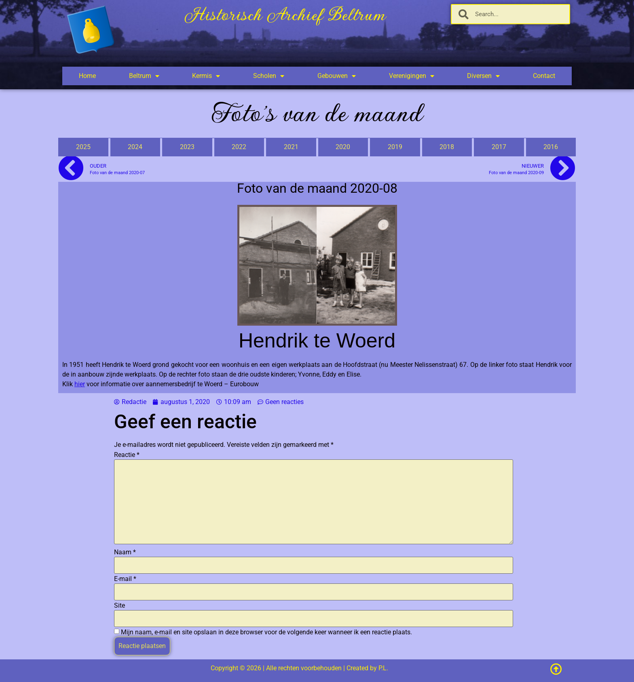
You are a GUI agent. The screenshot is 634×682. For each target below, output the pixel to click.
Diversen (483, 76)
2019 (395, 147)
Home (87, 76)
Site (119, 605)
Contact (544, 76)
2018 (447, 147)
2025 (83, 147)
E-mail (125, 579)
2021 (291, 147)
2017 (499, 147)
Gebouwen (336, 76)
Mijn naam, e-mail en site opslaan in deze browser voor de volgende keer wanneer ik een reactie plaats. (266, 632)
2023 (187, 147)
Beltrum (144, 76)
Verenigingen (411, 76)
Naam (125, 552)
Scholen (268, 76)
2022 (239, 147)
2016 (550, 147)
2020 (343, 147)
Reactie (126, 455)
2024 (135, 147)
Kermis (206, 76)
